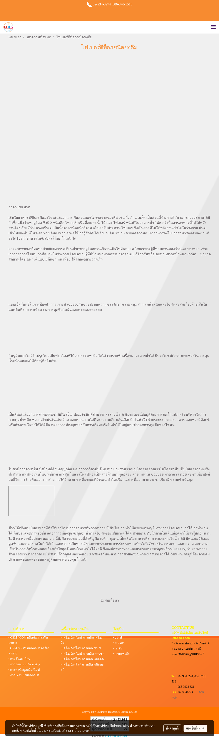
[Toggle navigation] (213, 27)
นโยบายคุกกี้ (82, 730)
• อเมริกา (119, 643)
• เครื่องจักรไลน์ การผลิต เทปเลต (82, 659)
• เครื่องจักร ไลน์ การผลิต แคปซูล (83, 653)
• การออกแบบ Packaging (24, 664)
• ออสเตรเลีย (121, 654)
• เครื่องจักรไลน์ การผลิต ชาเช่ (81, 648)
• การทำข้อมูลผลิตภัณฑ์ (24, 669)
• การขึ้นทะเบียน (19, 659)
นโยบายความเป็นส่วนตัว (52, 730)
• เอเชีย (117, 648)
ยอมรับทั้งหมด (195, 728)
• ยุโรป (117, 637)
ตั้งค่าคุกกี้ (172, 728)
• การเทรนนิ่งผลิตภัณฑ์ (23, 675)
